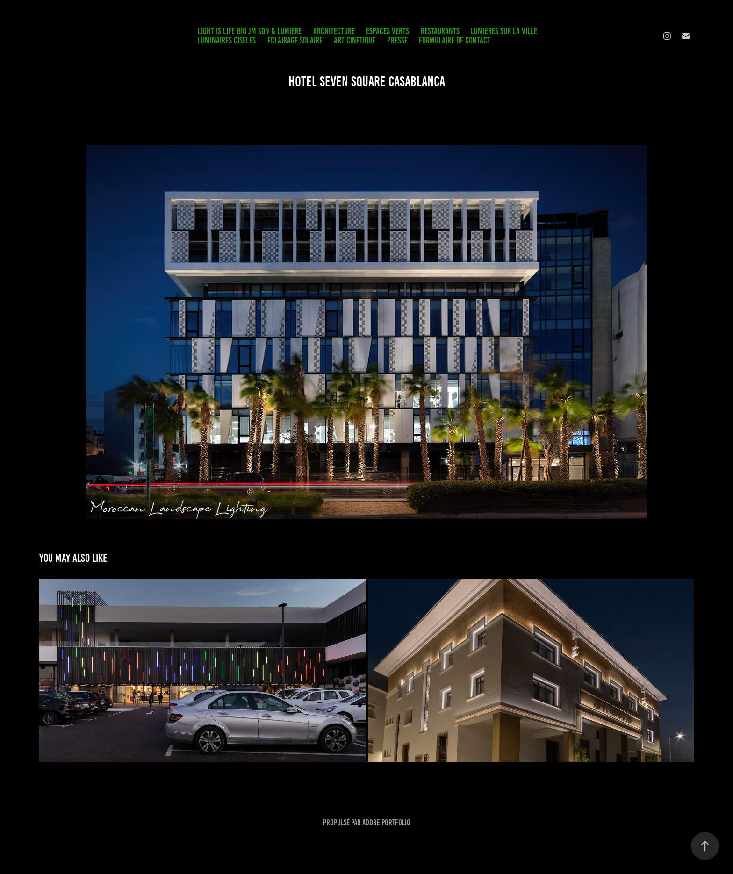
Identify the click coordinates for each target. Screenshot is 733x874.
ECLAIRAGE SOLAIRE (295, 40)
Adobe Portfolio (386, 822)
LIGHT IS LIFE (216, 31)
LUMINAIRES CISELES (227, 40)
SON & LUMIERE (280, 31)
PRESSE (397, 40)
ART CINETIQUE (354, 40)
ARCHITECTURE (334, 31)
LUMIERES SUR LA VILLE (504, 31)
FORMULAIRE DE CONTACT (454, 40)
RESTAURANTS (440, 31)
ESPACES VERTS (387, 31)
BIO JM (246, 31)
